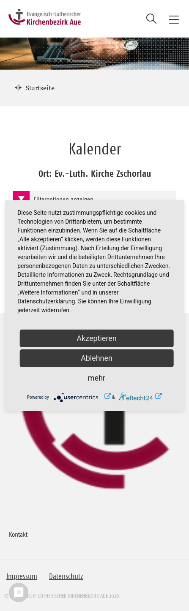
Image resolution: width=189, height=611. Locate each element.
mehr (96, 377)
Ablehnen (96, 358)
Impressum (21, 576)
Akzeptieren (97, 338)
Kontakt (18, 534)
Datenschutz (66, 576)
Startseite (40, 87)
